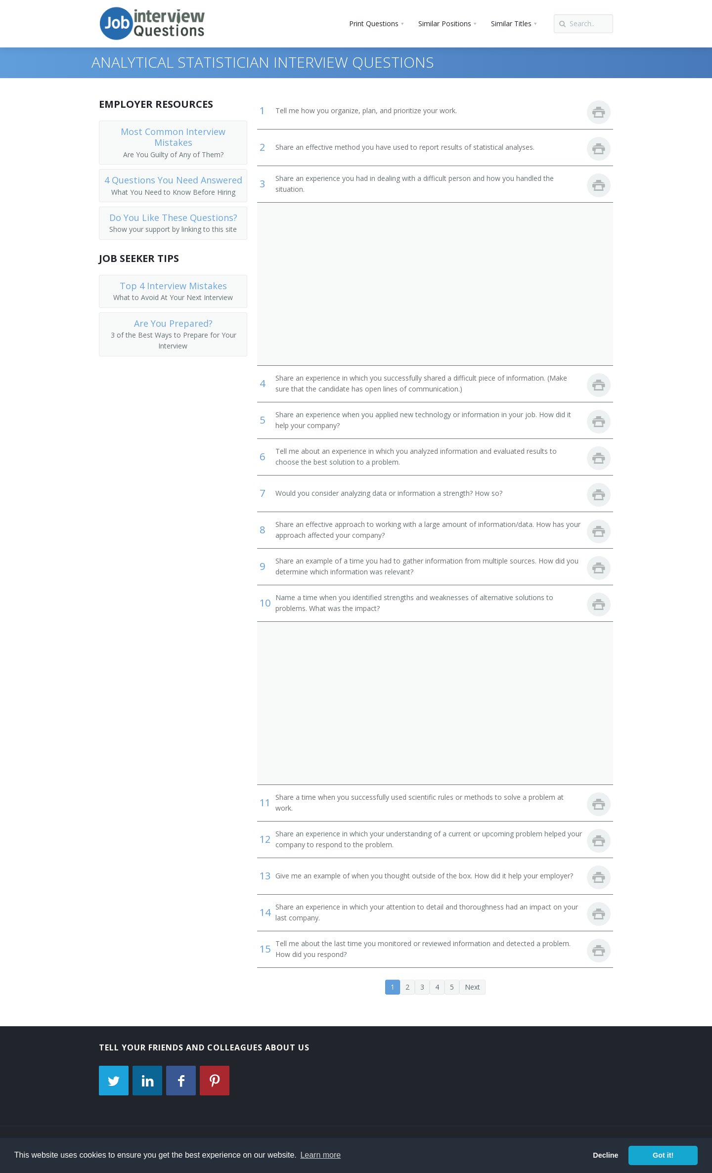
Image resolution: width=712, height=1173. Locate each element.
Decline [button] (605, 1155)
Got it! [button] (663, 1155)
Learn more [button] (320, 1155)
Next (472, 987)
